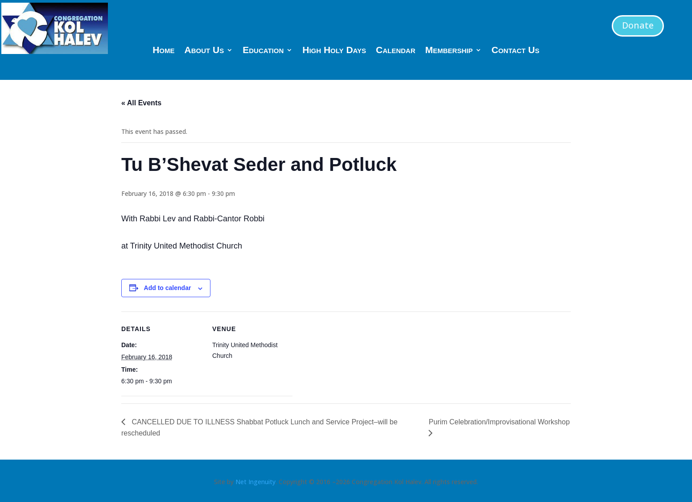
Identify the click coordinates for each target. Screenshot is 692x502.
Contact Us (515, 51)
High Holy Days (334, 51)
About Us (204, 51)
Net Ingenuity (255, 481)
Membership (449, 51)
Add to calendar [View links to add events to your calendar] (167, 287)
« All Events (141, 103)
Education (263, 51)
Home (163, 51)
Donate (638, 25)
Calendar (396, 51)
